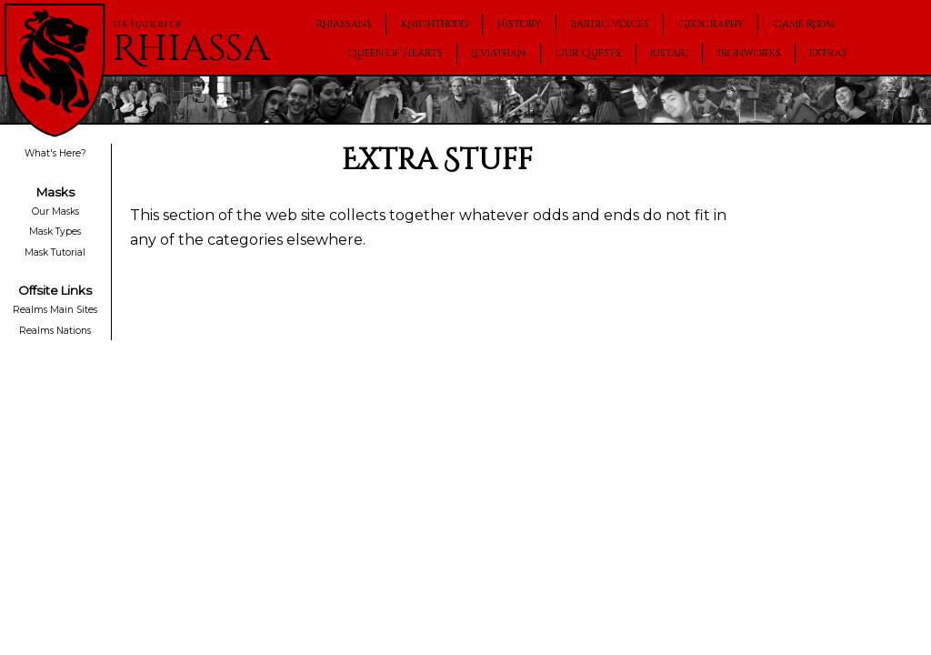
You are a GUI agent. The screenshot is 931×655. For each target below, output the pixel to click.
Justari (669, 53)
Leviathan (498, 53)
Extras (828, 53)
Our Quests (588, 53)
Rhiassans (344, 24)
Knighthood (434, 24)
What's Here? (55, 154)
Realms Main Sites (55, 310)
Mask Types (55, 231)
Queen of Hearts (395, 53)
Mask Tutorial (55, 252)
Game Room (804, 24)
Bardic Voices (609, 24)
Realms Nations (55, 331)
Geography (711, 24)
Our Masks (55, 211)
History (518, 24)
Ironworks (749, 53)
